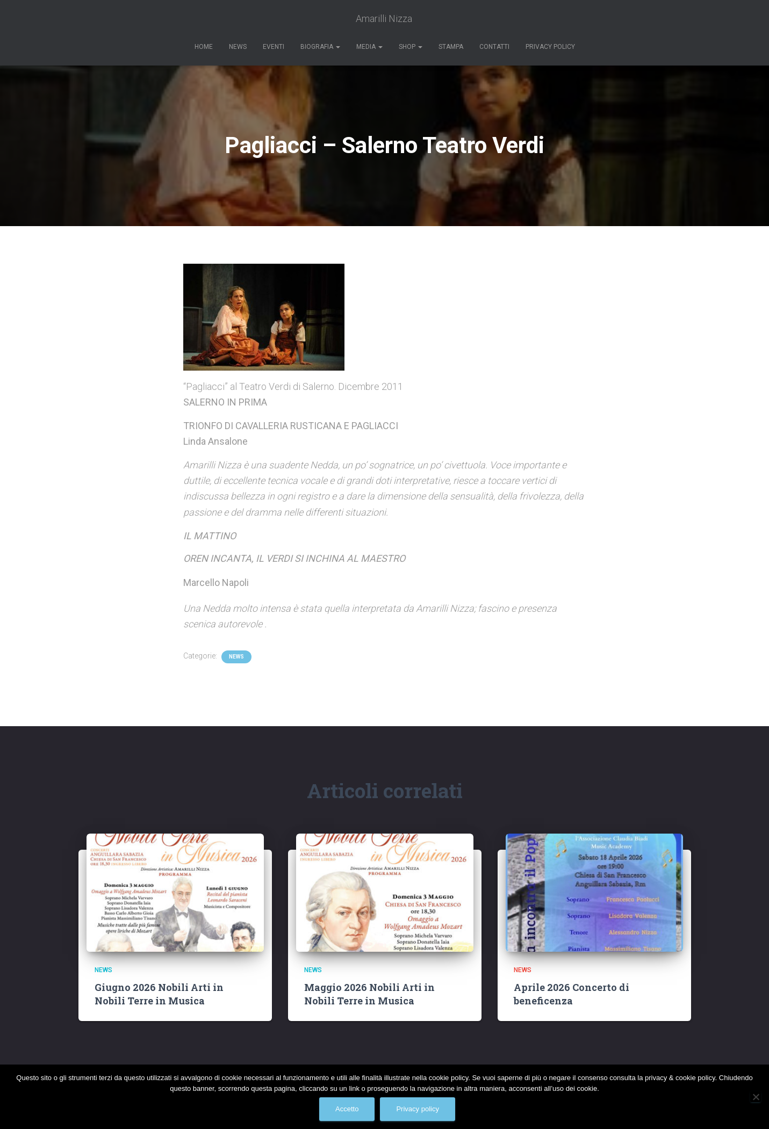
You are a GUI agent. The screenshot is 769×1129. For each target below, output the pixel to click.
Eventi (273, 46)
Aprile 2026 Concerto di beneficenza (571, 994)
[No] (755, 1096)
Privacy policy (417, 1109)
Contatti (494, 46)
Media (369, 46)
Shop (410, 46)
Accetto (346, 1109)
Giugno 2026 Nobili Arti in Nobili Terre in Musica (159, 994)
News (238, 46)
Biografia (320, 46)
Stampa (451, 46)
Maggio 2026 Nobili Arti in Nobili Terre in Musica (369, 994)
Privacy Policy (550, 46)
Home (204, 46)
